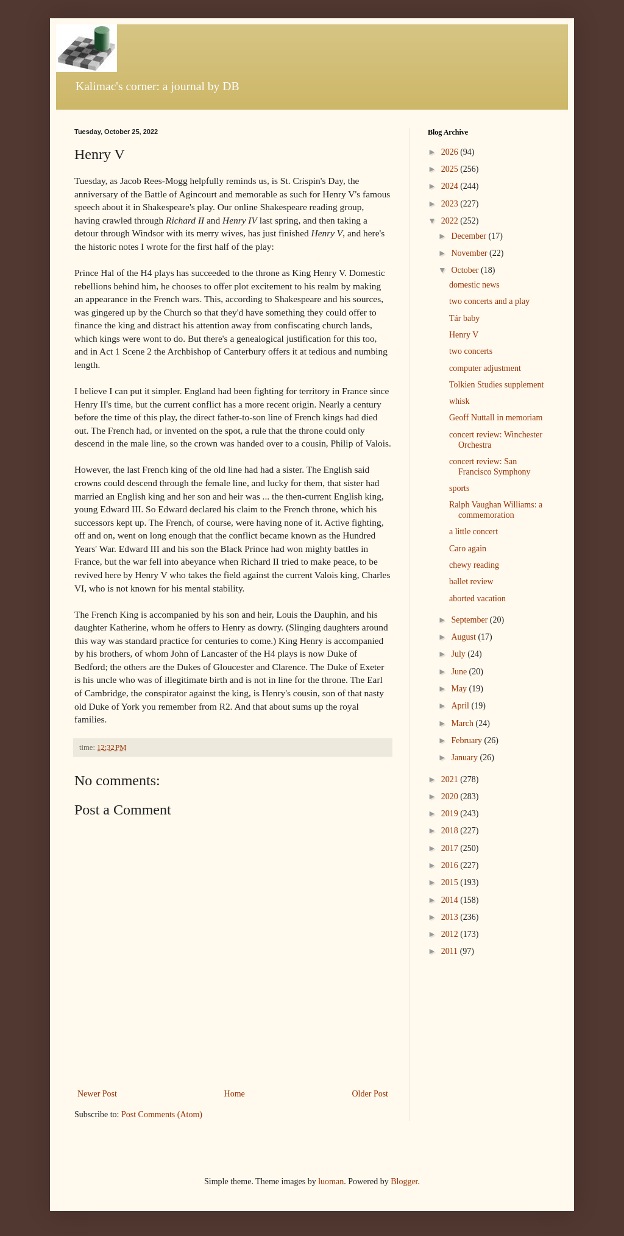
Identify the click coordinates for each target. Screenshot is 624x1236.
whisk (459, 401)
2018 (451, 830)
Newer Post (97, 1093)
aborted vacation (477, 598)
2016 (451, 865)
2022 (451, 220)
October (466, 270)
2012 (451, 934)
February (467, 740)
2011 (450, 951)
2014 (451, 900)
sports (459, 488)
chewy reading (474, 565)
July (459, 654)
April (461, 705)
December (469, 236)
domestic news (474, 284)
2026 (451, 152)
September (470, 619)
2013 (451, 917)
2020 (451, 796)
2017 (451, 848)
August (464, 636)
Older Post (370, 1093)
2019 (451, 813)
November (470, 253)
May (460, 688)
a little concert (473, 531)
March (463, 723)
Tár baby (464, 318)
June (460, 671)
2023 (451, 203)
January (465, 757)
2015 (451, 882)
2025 (451, 169)
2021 (451, 779)
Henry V (463, 334)
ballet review (471, 581)
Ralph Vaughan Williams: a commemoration (495, 510)
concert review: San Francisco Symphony (490, 466)
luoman (331, 1181)
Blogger (404, 1181)
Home (234, 1093)
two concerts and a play (489, 301)
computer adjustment (485, 368)
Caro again (467, 548)
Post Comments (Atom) (161, 1114)
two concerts (470, 351)
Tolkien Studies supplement (496, 384)
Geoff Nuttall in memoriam (495, 417)
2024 (451, 186)
